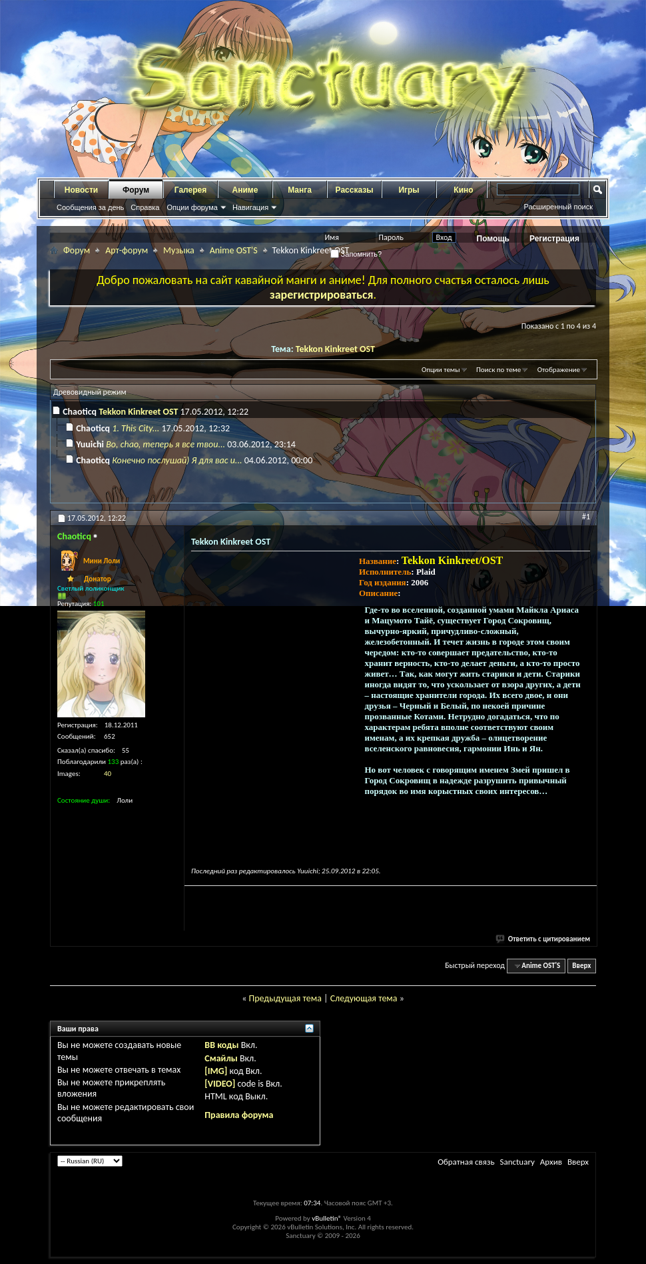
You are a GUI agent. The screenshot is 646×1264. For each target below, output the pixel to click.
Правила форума (238, 1115)
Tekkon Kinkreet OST (335, 349)
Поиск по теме (498, 369)
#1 (586, 516)
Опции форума (191, 207)
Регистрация (554, 238)
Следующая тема (364, 998)
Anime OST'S (234, 250)
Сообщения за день (90, 207)
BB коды (221, 1045)
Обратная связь (466, 1162)
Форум (136, 190)
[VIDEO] (219, 1083)
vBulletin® (327, 1218)
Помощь (493, 238)
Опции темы (441, 369)
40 (107, 773)
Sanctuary (516, 1162)
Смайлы (220, 1058)
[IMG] (215, 1071)
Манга (300, 190)
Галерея (190, 190)
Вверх (581, 965)
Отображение (558, 369)
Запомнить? (356, 254)
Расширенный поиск (558, 207)
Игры (408, 190)
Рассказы (355, 190)
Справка (145, 207)
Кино (463, 190)
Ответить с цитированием (543, 939)
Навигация (250, 207)
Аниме (245, 190)
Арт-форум (126, 250)
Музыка (178, 250)
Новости (81, 190)
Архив (551, 1162)
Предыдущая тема (284, 998)
